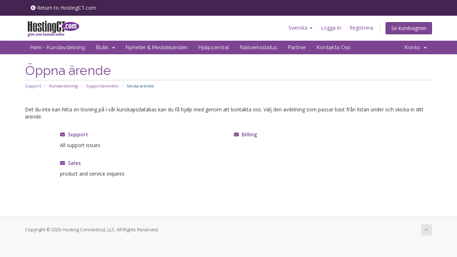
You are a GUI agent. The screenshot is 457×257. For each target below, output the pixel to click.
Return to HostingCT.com (63, 7)
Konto (416, 47)
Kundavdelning (63, 86)
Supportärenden (102, 86)
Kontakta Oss (333, 47)
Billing (245, 134)
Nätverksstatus (258, 47)
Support (33, 86)
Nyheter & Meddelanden (157, 47)
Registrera (361, 27)
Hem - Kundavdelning (57, 47)
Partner (297, 47)
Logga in (331, 27)
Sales (70, 163)
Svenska (300, 27)
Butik (105, 47)
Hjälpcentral (214, 47)
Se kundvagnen (408, 28)
